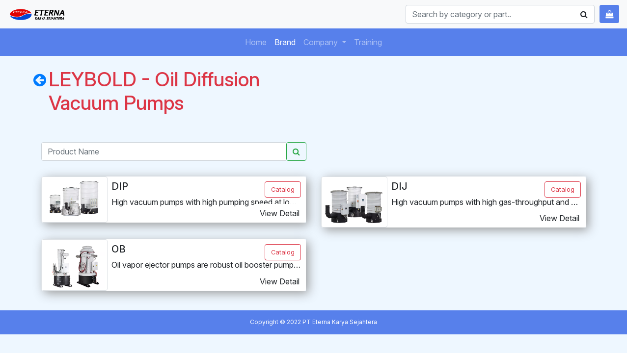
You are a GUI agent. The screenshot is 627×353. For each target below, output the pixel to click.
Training (370, 41)
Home (258, 41)
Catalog (283, 189)
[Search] (500, 14)
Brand (287, 41)
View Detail (280, 213)
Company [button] (321, 42)
